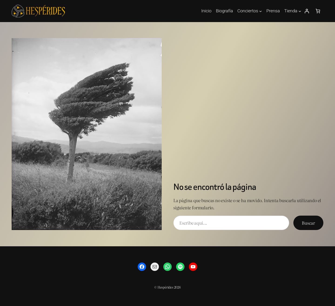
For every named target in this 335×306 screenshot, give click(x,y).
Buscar (308, 222)
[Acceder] (306, 11)
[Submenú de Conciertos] (260, 11)
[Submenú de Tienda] (299, 11)
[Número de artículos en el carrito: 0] (317, 11)
